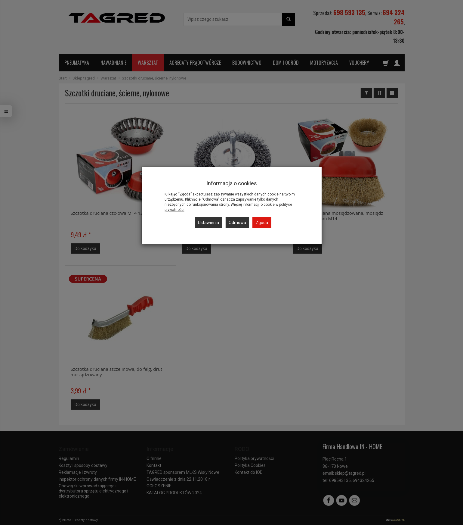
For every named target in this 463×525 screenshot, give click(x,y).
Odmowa (237, 222)
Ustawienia (208, 222)
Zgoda (262, 222)
